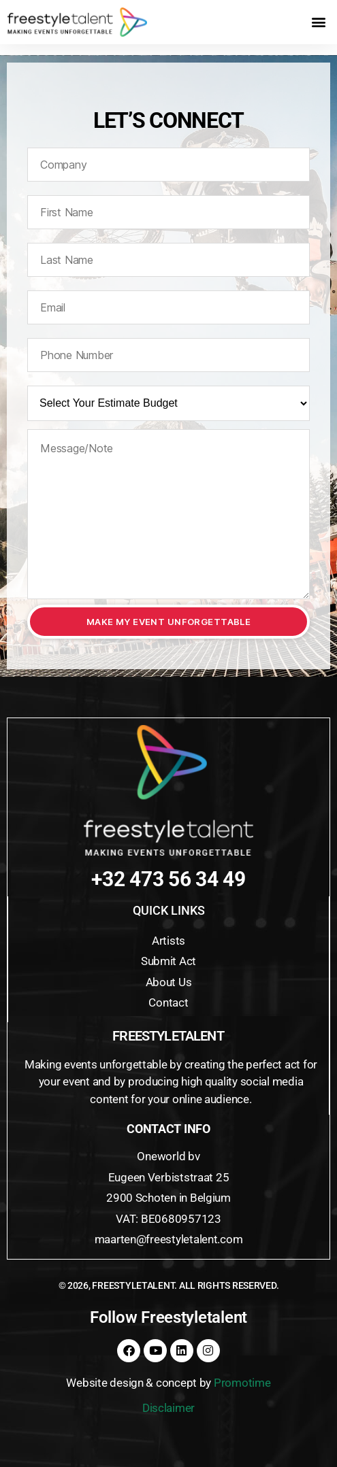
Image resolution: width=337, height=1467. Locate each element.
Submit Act (168, 961)
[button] (318, 22)
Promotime (242, 1382)
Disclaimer (168, 1408)
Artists (168, 940)
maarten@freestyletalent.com (169, 1239)
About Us (169, 982)
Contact (168, 1002)
